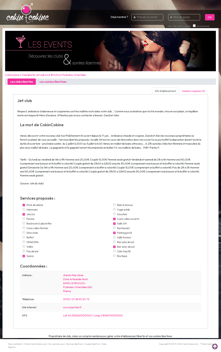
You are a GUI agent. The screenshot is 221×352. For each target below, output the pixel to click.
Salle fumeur (122, 237)
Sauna (28, 256)
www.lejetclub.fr (72, 307)
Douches (120, 214)
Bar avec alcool (124, 246)
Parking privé (122, 232)
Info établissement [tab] (165, 91)
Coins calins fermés (35, 228)
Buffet (28, 237)
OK (210, 17)
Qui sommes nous (56, 344)
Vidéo (27, 246)
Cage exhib (121, 209)
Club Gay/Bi (122, 251)
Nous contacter (15, 344)
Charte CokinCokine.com (35, 344)
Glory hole (30, 232)
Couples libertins (92, 344)
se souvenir (201, 26)
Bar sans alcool (123, 242)
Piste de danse (32, 205)
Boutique (120, 256)
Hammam (30, 209)
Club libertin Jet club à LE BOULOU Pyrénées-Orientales (54, 75)
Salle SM (120, 223)
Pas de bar (30, 251)
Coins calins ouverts (126, 218)
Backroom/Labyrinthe (36, 223)
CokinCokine (12, 75)
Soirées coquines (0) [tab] (193, 91)
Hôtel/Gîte (30, 242)
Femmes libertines (74, 344)
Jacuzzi (28, 214)
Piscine (28, 218)
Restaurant (121, 228)
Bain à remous (123, 205)
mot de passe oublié (179, 26)
